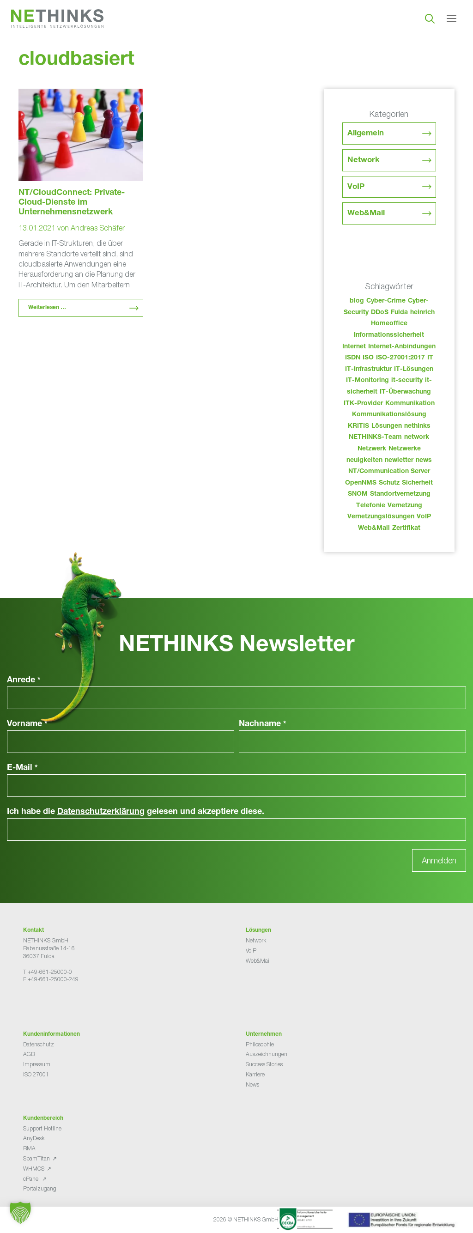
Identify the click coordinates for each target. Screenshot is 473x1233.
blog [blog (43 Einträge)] (357, 301)
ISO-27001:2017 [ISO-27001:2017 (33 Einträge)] (400, 358)
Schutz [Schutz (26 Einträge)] (389, 483)
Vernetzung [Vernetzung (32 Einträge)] (405, 506)
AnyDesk (33, 1138)
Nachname (262, 724)
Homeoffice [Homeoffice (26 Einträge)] (389, 324)
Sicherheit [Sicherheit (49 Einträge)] (417, 483)
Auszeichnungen (266, 1054)
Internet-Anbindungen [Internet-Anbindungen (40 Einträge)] (402, 347)
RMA (29, 1148)
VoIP (355, 187)
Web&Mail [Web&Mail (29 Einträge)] (374, 528)
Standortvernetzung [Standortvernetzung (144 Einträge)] (400, 494)
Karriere (255, 1074)
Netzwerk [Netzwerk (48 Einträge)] (372, 449)
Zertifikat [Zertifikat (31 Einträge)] (406, 528)
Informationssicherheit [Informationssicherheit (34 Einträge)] (389, 335)
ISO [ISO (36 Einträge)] (368, 358)
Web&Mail (366, 214)
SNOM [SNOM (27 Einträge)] (358, 494)
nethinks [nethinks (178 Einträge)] (417, 426)
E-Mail (22, 768)
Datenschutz (38, 1044)
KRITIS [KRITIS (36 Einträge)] (358, 426)
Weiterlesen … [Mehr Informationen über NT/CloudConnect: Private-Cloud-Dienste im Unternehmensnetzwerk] (47, 307)
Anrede (24, 680)
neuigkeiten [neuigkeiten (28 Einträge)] (364, 460)
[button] (20, 1212)
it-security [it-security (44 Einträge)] (407, 380)
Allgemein (365, 134)
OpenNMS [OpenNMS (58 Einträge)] (360, 483)
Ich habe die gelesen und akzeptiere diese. (135, 812)
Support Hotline (42, 1128)
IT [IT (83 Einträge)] (430, 358)
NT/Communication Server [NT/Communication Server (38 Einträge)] (389, 471)
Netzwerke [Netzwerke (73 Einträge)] (404, 449)
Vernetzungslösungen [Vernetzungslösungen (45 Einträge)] (380, 517)
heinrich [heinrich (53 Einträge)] (422, 313)
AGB (29, 1054)
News (252, 1084)
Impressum (36, 1064)
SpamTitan (36, 1158)
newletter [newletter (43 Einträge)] (399, 460)
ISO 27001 (36, 1074)
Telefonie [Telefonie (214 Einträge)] (370, 506)
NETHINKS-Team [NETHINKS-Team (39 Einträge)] (375, 437)
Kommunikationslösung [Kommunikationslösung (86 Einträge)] (389, 415)
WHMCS (33, 1168)
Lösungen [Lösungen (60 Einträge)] (386, 426)
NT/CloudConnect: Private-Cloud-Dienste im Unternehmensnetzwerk (71, 203)
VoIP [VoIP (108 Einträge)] (424, 517)
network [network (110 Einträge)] (416, 437)
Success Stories (264, 1064)
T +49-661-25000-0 (47, 971)
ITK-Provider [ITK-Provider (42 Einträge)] (363, 404)
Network (363, 160)
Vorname (27, 724)
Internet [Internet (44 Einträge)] (354, 347)
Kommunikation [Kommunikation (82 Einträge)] (410, 404)
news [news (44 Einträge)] (424, 460)
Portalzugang (39, 1188)
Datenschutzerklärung (101, 812)
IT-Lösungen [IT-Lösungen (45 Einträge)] (413, 369)
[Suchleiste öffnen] (430, 18)
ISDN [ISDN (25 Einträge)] (352, 358)
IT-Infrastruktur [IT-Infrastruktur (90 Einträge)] (368, 369)
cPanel (31, 1178)
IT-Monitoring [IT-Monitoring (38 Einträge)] (367, 380)
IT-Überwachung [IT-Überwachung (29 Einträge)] (405, 392)
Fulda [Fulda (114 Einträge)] (399, 313)
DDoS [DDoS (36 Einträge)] (379, 313)
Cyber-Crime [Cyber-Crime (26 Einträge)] (386, 301)
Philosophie (260, 1044)
